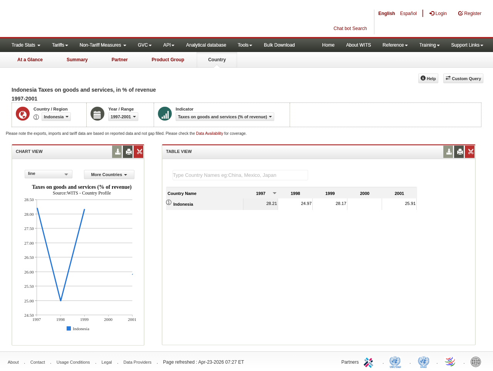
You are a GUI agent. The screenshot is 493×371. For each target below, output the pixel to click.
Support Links (467, 45)
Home (328, 45)
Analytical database (206, 45)
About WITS (358, 45)
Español (408, 13)
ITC (369, 361)
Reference (394, 45)
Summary (77, 59)
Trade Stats (26, 45)
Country (217, 59)
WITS (77, 19)
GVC (145, 45)
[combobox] (48, 174)
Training (429, 45)
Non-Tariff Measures (103, 45)
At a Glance (30, 59)
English (386, 13)
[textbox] (240, 175)
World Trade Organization (450, 361)
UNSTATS (423, 361)
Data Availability (210, 133)
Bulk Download (279, 45)
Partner (120, 59)
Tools (245, 45)
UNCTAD (396, 361)
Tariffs (60, 45)
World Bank (477, 361)
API (168, 45)
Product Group (168, 59)
